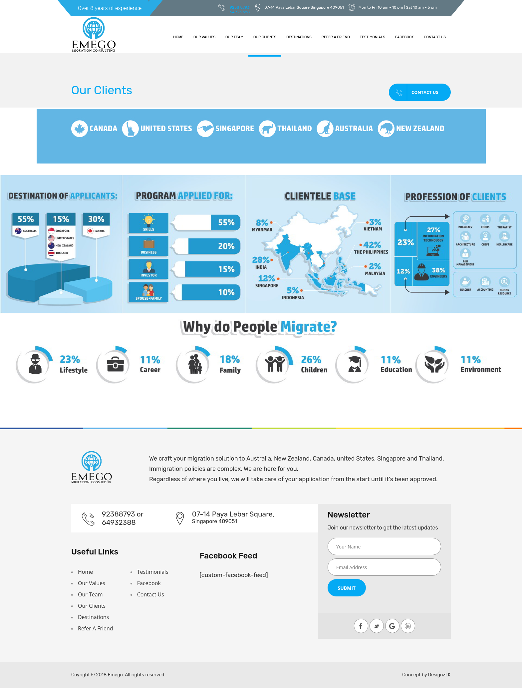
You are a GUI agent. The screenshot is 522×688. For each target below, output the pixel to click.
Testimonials (372, 37)
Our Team (234, 37)
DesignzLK (439, 675)
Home (178, 37)
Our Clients (264, 37)
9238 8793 (239, 7)
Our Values (204, 37)
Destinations (299, 37)
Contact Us (435, 37)
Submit (347, 588)
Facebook (404, 37)
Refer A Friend (336, 37)
